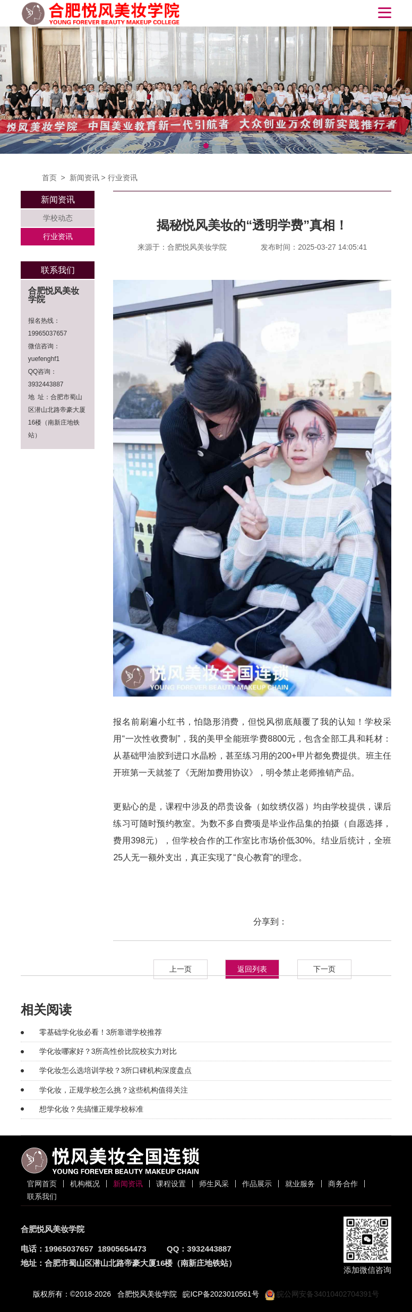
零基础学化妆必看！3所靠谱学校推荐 (100, 1032)
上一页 (180, 969)
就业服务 (300, 1183)
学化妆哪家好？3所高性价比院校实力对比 (108, 1051)
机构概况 (85, 1183)
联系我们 (42, 1196)
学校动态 (58, 218)
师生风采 (214, 1183)
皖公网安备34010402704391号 (322, 1294)
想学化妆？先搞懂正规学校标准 (91, 1109)
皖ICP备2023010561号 (221, 1294)
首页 (49, 177)
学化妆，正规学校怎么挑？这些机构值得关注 (113, 1090)
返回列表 (252, 969)
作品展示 (257, 1183)
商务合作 (343, 1183)
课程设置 (171, 1183)
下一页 (324, 969)
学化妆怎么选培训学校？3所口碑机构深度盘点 (115, 1070)
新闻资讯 (84, 177)
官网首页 (42, 1183)
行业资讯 (123, 177)
